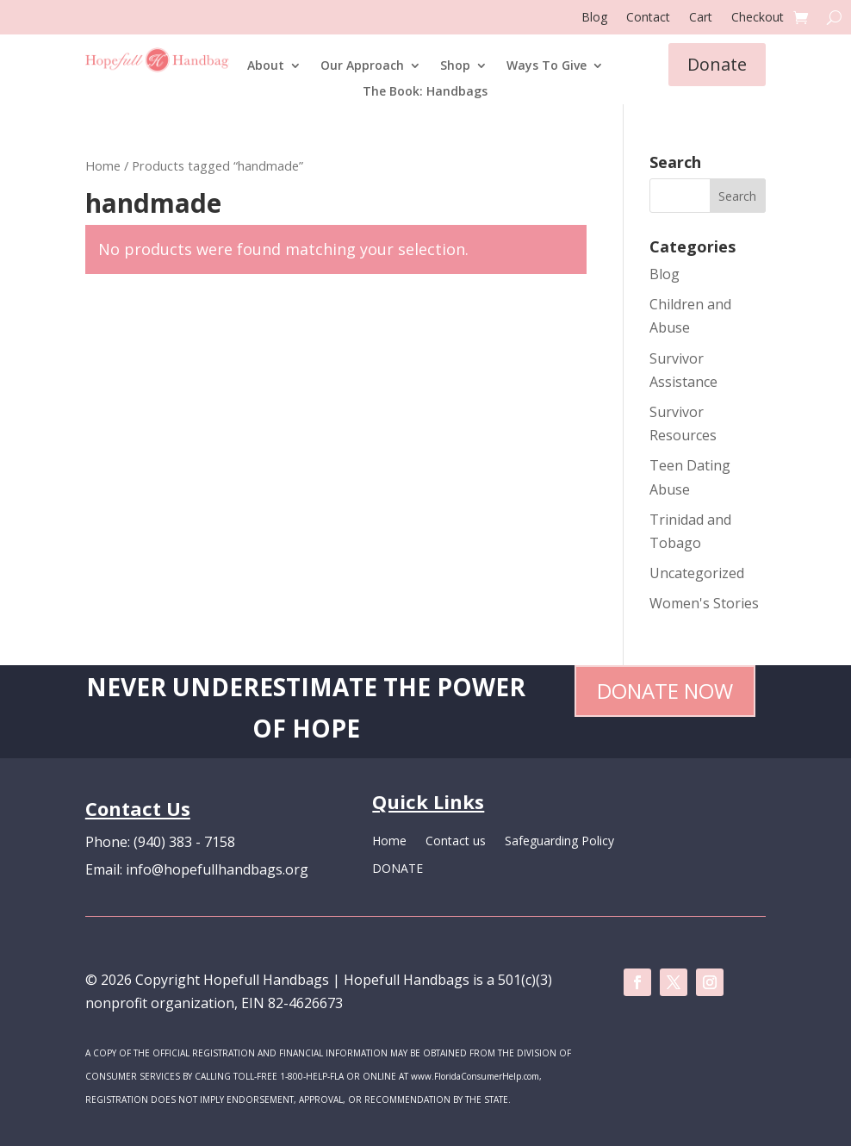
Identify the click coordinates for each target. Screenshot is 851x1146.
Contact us (456, 842)
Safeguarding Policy (559, 842)
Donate (717, 64)
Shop (455, 66)
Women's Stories (704, 603)
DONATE (397, 869)
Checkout (757, 18)
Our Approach (362, 66)
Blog (594, 18)
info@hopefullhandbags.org (217, 869)
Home (103, 165)
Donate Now (665, 690)
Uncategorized (696, 573)
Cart (700, 18)
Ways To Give (546, 66)
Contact (648, 18)
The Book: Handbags (425, 92)
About (265, 66)
